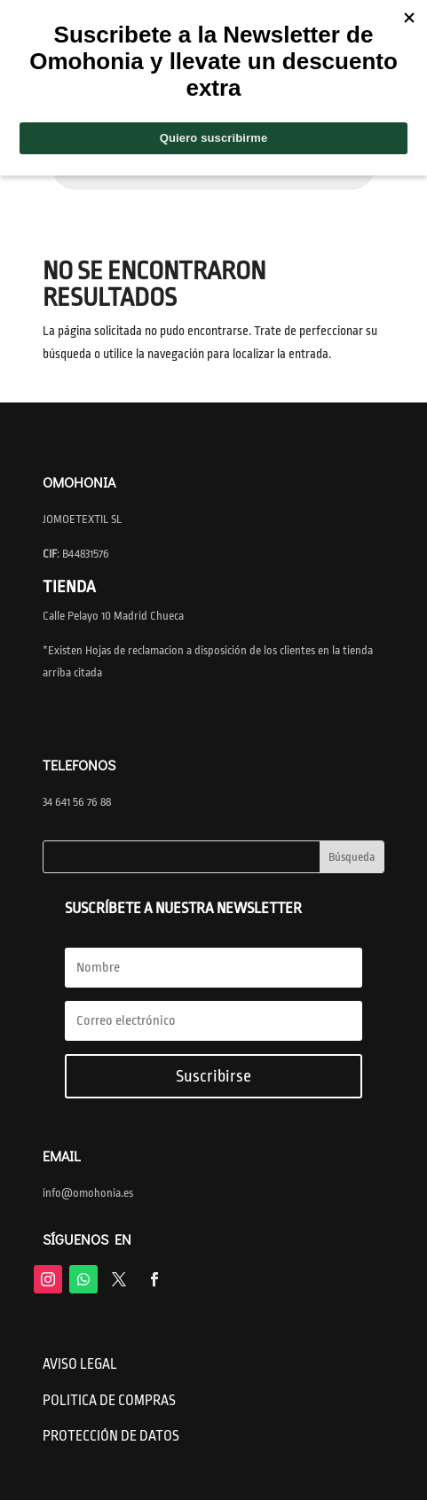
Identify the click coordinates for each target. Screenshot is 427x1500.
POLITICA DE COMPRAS (109, 1401)
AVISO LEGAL (80, 1364)
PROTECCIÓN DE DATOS (111, 1436)
